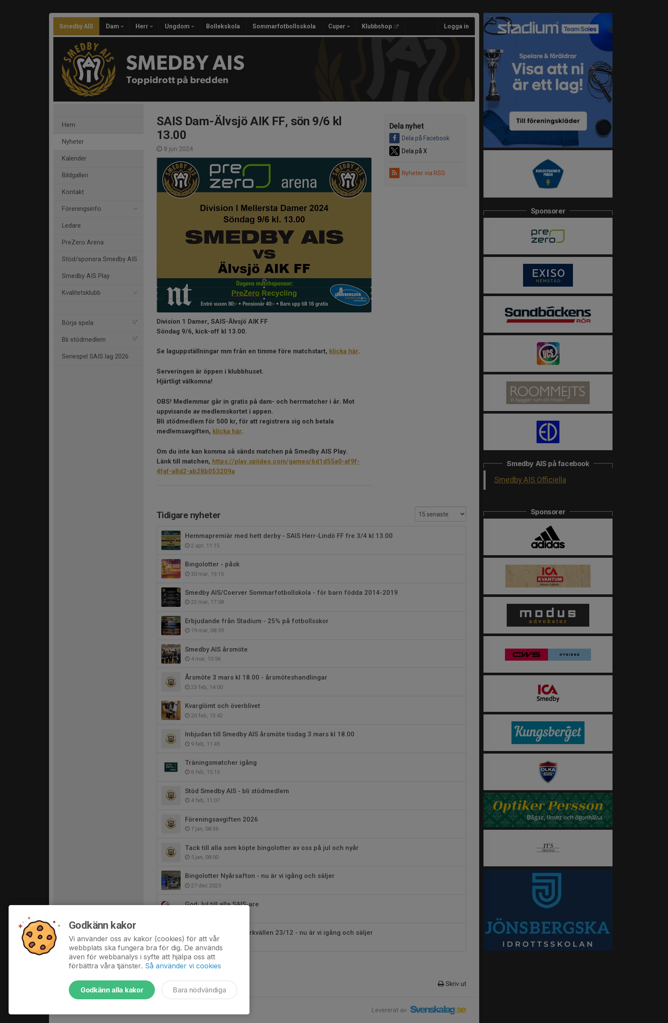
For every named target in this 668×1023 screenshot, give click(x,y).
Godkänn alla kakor (111, 990)
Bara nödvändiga (199, 990)
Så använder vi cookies (183, 965)
